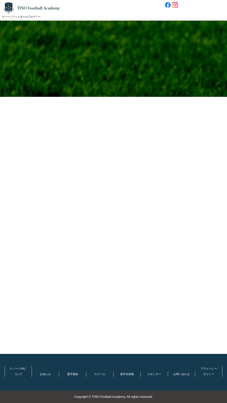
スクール (99, 374)
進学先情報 (127, 374)
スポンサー (154, 374)
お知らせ (45, 374)
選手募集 (72, 374)
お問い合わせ (181, 374)
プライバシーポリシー (208, 371)
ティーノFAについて (18, 371)
